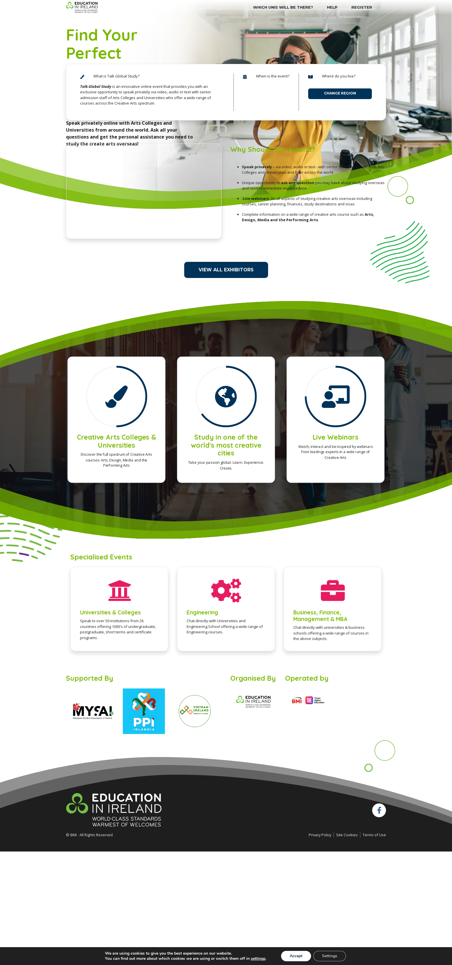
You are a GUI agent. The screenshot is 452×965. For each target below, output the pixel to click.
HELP (332, 7)
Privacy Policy (320, 834)
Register (361, 7)
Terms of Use (374, 834)
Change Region (340, 93)
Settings (329, 956)
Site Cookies (347, 834)
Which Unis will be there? (283, 7)
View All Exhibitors (226, 270)
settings (258, 958)
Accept (296, 956)
